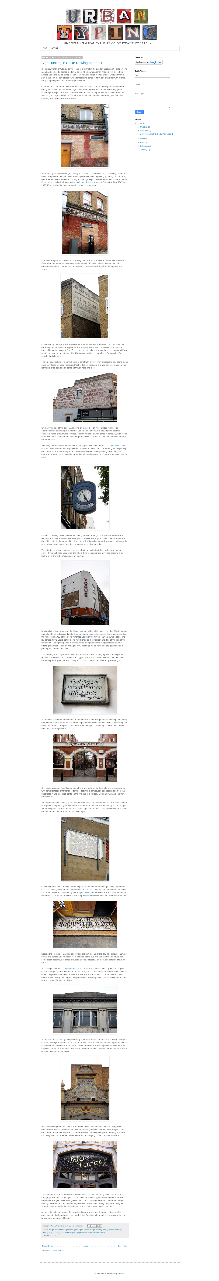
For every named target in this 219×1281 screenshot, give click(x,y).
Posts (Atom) (58, 1251)
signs (60, 1232)
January (143, 150)
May (142, 138)
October (143, 127)
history (105, 1230)
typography (80, 1232)
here (58, 356)
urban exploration (92, 1232)
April (142, 142)
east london (59, 1230)
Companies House (87, 182)
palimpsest (114, 445)
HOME (44, 48)
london (111, 1230)
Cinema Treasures (82, 634)
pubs (55, 1232)
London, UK (54, 1235)
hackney (99, 1230)
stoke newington (69, 1232)
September (145, 131)
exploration (69, 1230)
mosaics (118, 1230)
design (51, 1230)
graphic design (89, 1230)
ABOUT (55, 48)
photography (47, 1232)
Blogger (121, 1273)
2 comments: (78, 1226)
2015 (140, 124)
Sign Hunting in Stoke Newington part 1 (72, 63)
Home (85, 1246)
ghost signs (78, 1230)
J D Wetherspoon (69, 968)
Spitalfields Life (86, 892)
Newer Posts (47, 1246)
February (144, 146)
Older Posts (123, 1246)
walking (102, 1232)
